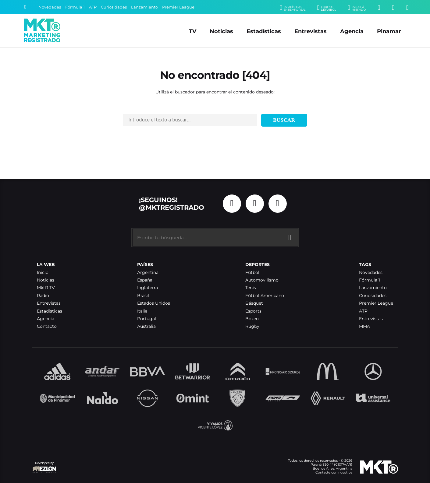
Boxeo (252, 319)
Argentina (147, 272)
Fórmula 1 (75, 7)
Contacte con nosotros (333, 472)
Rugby (252, 326)
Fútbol (252, 272)
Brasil (143, 295)
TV (192, 31)
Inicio (42, 272)
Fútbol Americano (264, 295)
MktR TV (46, 287)
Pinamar (389, 31)
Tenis (250, 287)
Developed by (44, 467)
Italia (142, 311)
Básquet (254, 303)
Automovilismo (262, 280)
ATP (93, 7)
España (144, 280)
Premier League (178, 7)
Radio (43, 295)
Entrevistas (310, 31)
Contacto (47, 326)
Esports (253, 311)
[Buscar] (25, 7)
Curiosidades (114, 7)
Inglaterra (147, 287)
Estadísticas (264, 31)
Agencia (352, 31)
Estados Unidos (153, 303)
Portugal (146, 319)
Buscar (284, 120)
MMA (364, 326)
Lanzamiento (144, 7)
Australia (146, 326)
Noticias (221, 31)
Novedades (49, 7)
